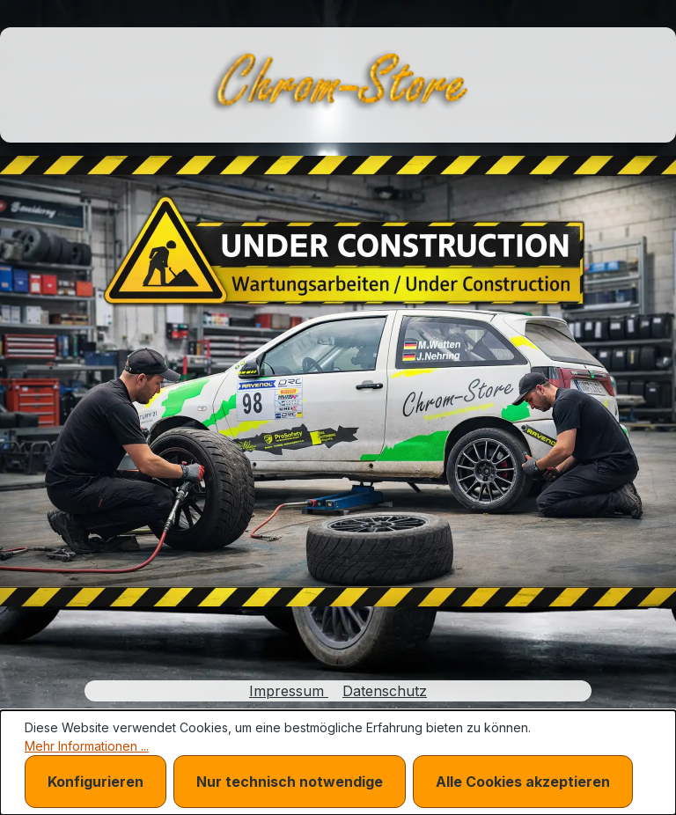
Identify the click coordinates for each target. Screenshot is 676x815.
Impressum (288, 691)
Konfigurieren (95, 781)
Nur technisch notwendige (289, 781)
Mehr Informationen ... (87, 745)
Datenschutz (384, 691)
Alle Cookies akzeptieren (523, 781)
